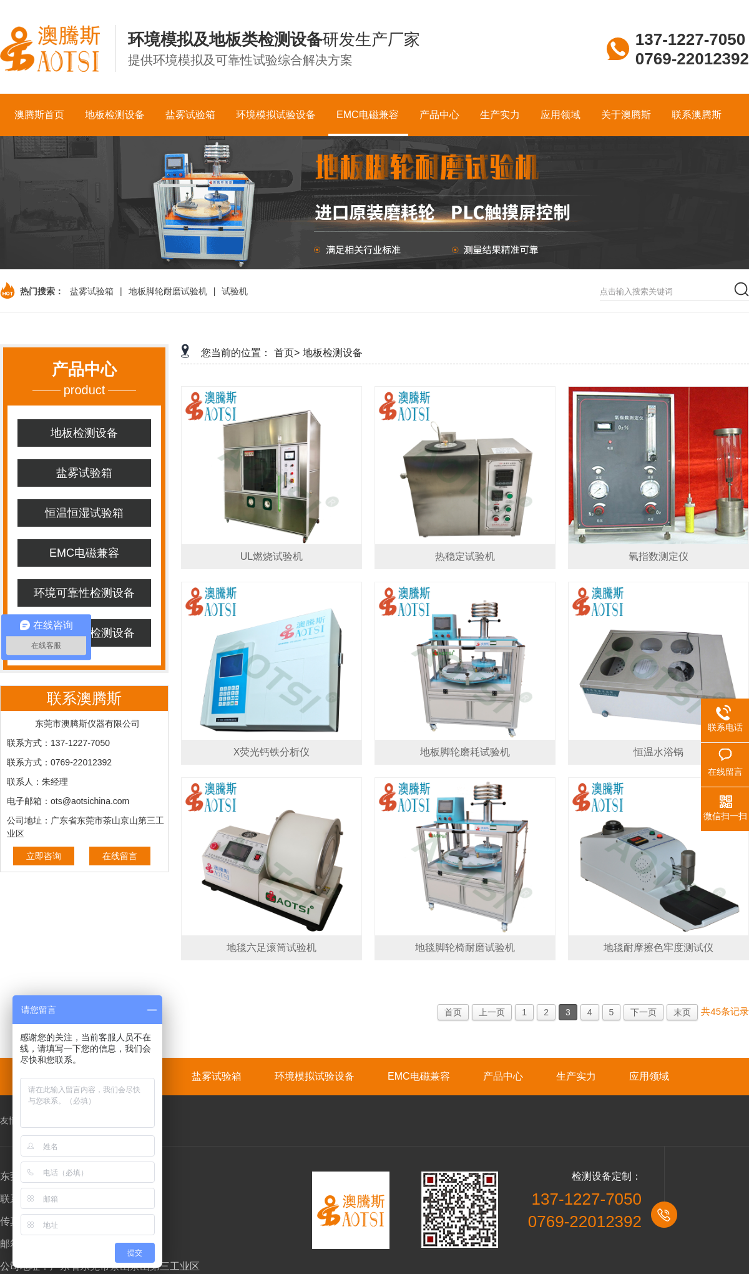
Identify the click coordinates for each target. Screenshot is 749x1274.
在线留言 (119, 856)
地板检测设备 (84, 433)
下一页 (643, 1012)
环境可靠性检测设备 (84, 593)
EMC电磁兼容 (84, 553)
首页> (287, 352)
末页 (682, 1012)
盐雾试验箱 (92, 291)
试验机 (235, 291)
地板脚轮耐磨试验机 (168, 291)
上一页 (492, 1012)
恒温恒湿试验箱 (84, 513)
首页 (453, 1012)
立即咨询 (43, 856)
